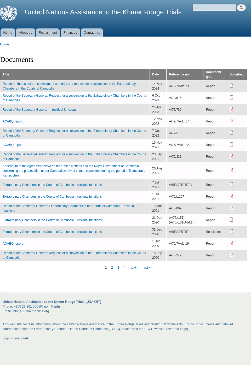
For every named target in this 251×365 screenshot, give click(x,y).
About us (25, 32)
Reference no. (179, 74)
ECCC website (154, 329)
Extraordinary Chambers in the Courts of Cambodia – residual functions (52, 185)
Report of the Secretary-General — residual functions (39, 109)
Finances (70, 32)
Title (6, 74)
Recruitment (48, 32)
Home (7, 32)
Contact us (92, 32)
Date (155, 74)
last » (147, 267)
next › (134, 267)
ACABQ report (13, 121)
